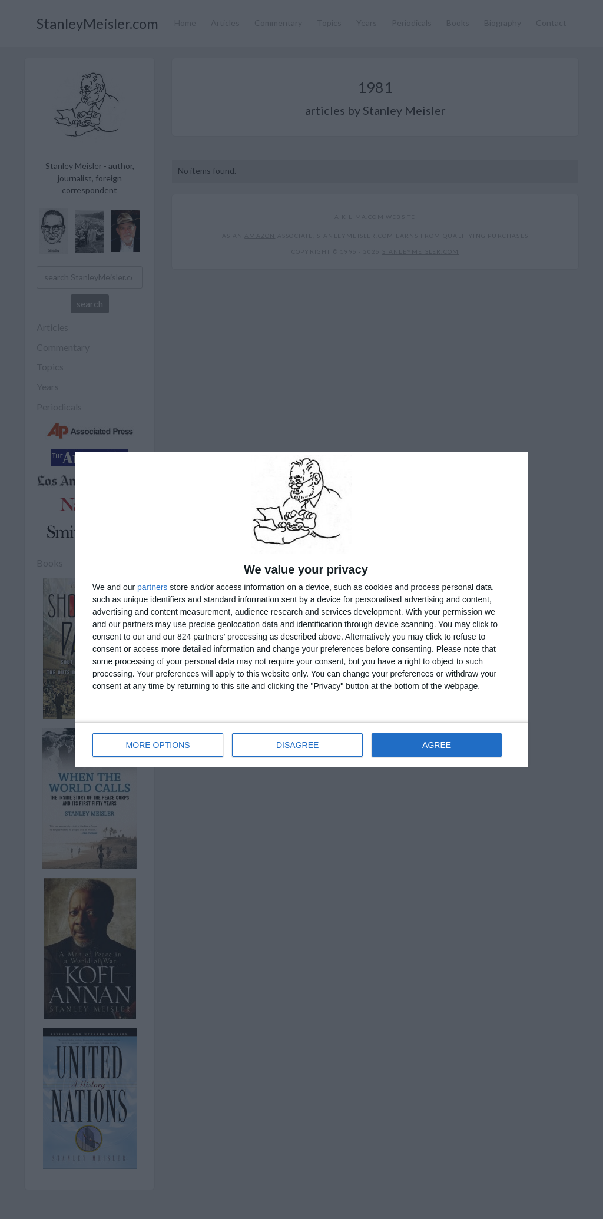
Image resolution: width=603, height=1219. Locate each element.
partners (152, 587)
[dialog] (301, 609)
